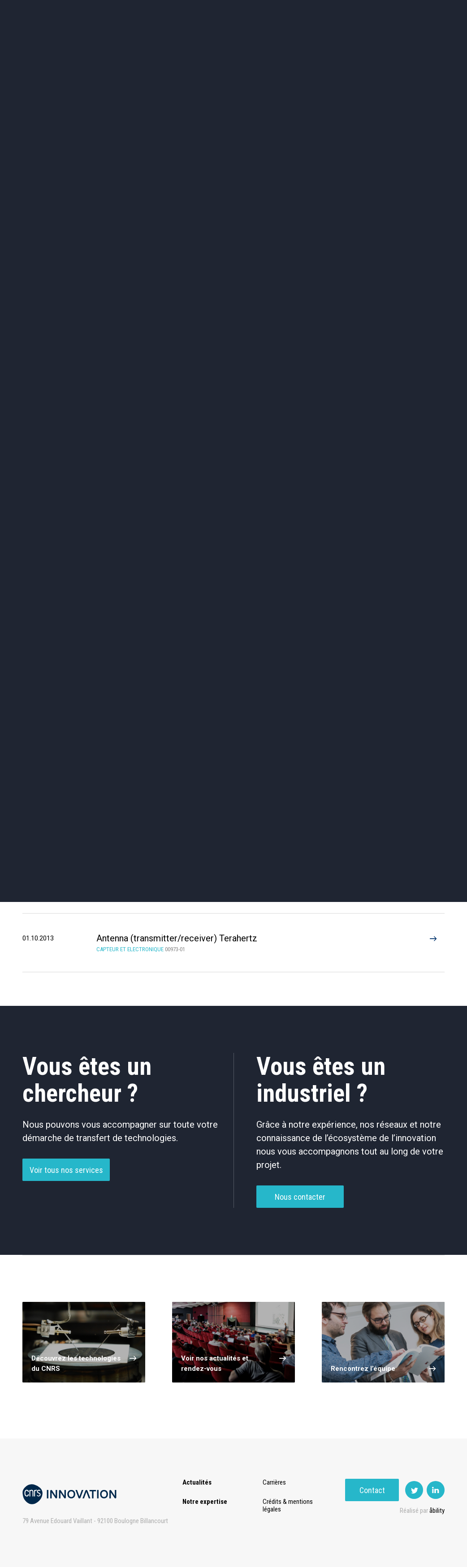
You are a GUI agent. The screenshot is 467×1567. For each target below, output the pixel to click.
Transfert (146, 44)
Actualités (50, 44)
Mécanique (319, 311)
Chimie (61, 311)
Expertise (99, 44)
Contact (418, 44)
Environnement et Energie (61, 273)
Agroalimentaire (406, 273)
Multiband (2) (162, 727)
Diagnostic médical (61, 349)
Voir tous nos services (66, 1188)
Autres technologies (406, 349)
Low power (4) (355, 696)
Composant (162, 602)
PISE (312, 44)
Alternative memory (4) (259, 696)
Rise (248, 44)
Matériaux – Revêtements (147, 349)
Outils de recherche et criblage (319, 349)
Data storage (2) (66, 727)
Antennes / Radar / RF (66, 602)
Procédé (66, 636)
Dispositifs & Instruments (147, 311)
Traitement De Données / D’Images (162, 636)
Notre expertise (204, 1502)
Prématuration (201, 44)
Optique (233, 349)
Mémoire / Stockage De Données (355, 602)
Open (279, 44)
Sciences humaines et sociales (319, 273)
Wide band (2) (355, 727)
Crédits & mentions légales (289, 1505)
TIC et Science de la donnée (233, 273)
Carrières (276, 1482)
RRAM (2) (259, 727)
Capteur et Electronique (233, 311)
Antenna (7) (162, 696)
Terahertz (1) (66, 696)
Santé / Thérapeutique (405, 311)
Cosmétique (147, 273)
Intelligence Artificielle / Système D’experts (258, 602)
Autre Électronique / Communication (259, 636)
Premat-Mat (355, 44)
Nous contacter (300, 1214)
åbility (437, 1511)
